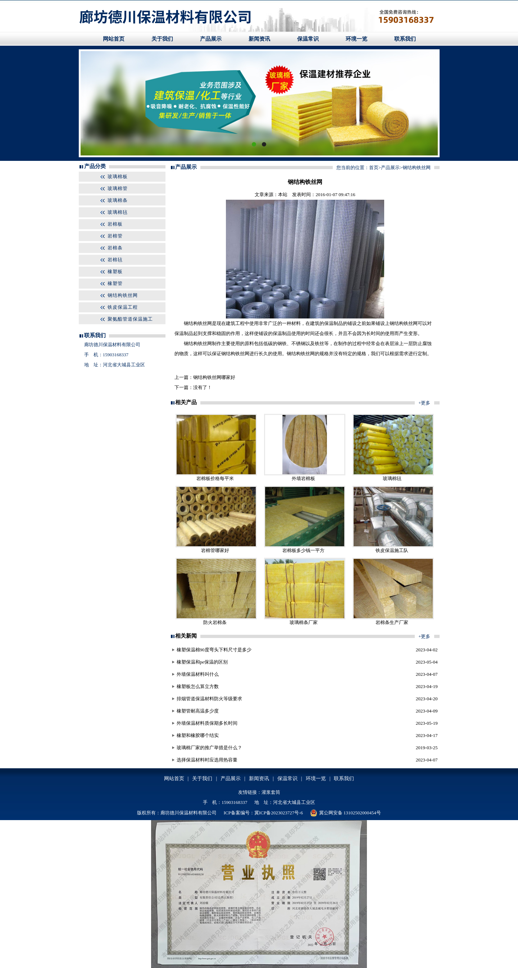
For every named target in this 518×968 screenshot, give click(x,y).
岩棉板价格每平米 (215, 478)
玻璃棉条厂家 (304, 622)
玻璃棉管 (118, 188)
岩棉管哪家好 (215, 550)
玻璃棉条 (118, 200)
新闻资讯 (259, 39)
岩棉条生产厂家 (392, 622)
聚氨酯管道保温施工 (130, 319)
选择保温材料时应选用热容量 (207, 760)
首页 (373, 167)
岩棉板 (115, 224)
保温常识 (308, 39)
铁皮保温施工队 (392, 550)
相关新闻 (186, 636)
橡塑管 (115, 283)
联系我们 (405, 39)
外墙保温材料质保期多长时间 (207, 723)
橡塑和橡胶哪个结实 (198, 735)
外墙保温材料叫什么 (198, 674)
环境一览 (356, 39)
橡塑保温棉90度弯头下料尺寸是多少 (214, 649)
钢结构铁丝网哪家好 (214, 377)
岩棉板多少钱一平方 (303, 550)
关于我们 (162, 39)
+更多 (424, 403)
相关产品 (186, 402)
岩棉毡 (115, 259)
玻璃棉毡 (118, 212)
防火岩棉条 (215, 622)
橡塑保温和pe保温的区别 (202, 662)
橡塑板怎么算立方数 (198, 686)
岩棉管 (115, 236)
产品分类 (95, 166)
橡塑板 (115, 271)
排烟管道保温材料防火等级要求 (209, 698)
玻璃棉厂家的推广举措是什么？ (209, 747)
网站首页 (113, 39)
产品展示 (211, 39)
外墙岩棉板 (303, 478)
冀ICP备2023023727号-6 (278, 812)
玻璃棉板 (118, 176)
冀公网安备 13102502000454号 (345, 813)
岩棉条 (115, 247)
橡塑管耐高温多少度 (198, 711)
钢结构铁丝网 (123, 295)
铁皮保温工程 (123, 307)
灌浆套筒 (271, 792)
